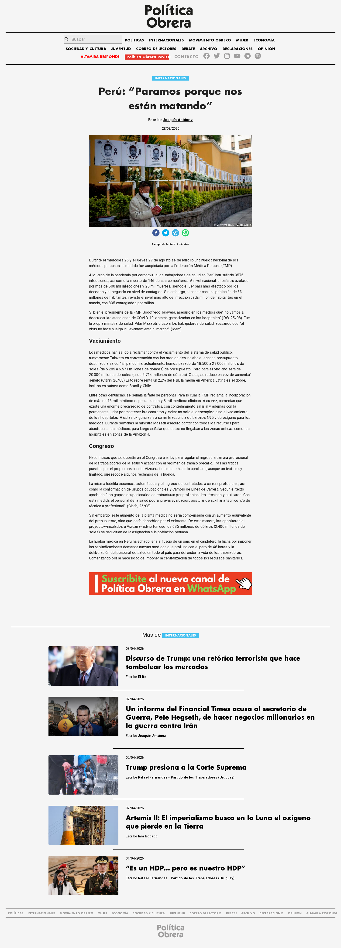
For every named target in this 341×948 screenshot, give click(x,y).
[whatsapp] (185, 233)
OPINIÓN (266, 49)
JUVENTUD (121, 49)
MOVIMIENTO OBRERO (210, 40)
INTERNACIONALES (166, 40)
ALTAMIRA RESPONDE (100, 57)
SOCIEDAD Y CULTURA (86, 49)
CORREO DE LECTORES (156, 49)
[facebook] (156, 233)
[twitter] (165, 233)
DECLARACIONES (238, 49)
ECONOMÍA (264, 40)
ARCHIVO (208, 49)
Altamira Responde (322, 913)
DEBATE (188, 49)
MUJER (242, 40)
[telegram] (175, 233)
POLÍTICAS (134, 40)
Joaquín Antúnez (178, 120)
